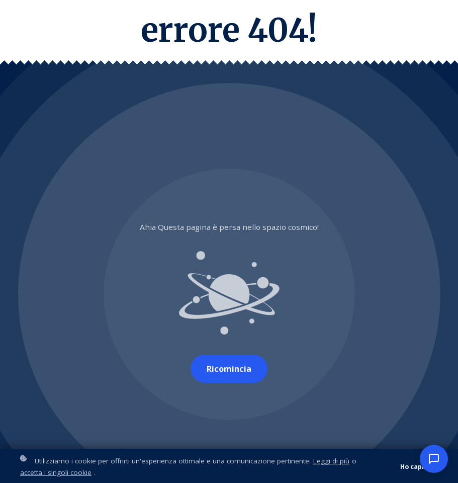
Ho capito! (416, 467)
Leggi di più (331, 462)
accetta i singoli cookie (55, 473)
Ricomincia (229, 368)
